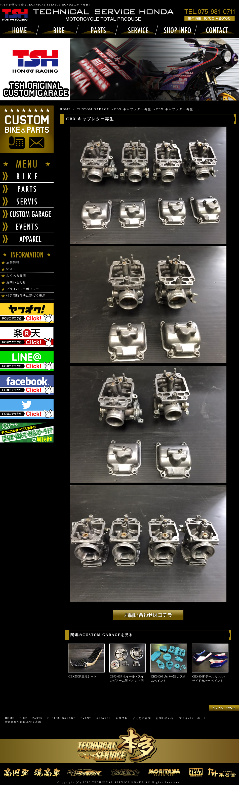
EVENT (86, 718)
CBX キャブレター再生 (132, 109)
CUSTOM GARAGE (93, 109)
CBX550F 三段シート (82, 676)
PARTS (37, 718)
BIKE (23, 718)
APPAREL (103, 718)
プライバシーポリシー (22, 289)
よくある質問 (16, 275)
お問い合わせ (16, 282)
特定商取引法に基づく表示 (26, 295)
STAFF (11, 269)
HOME (65, 109)
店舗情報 (12, 262)
